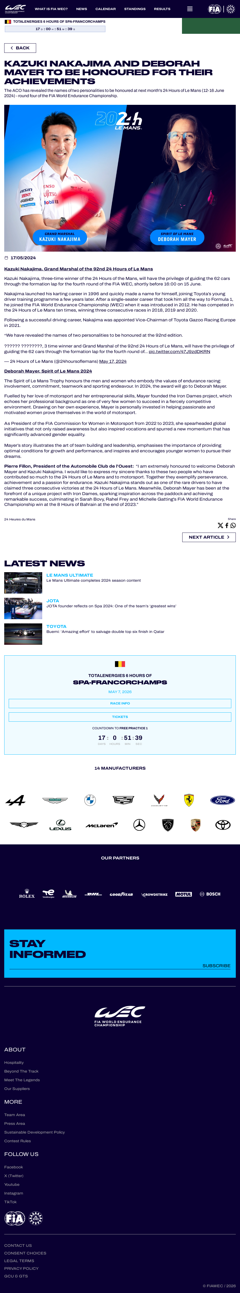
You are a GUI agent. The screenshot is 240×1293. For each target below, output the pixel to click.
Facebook (13, 1167)
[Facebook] (226, 525)
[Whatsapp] (233, 525)
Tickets (120, 716)
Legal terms (19, 1261)
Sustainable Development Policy (34, 1132)
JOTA (52, 601)
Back (20, 48)
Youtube (12, 1184)
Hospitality (14, 1062)
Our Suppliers (17, 1089)
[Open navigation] (190, 9)
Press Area (14, 1123)
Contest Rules (17, 1141)
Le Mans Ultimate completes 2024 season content (93, 581)
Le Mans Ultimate (69, 575)
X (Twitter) (13, 1176)
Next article (209, 537)
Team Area (14, 1115)
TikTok (10, 1202)
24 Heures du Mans (19, 519)
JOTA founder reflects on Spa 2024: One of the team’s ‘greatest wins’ (111, 606)
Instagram (13, 1193)
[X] (220, 525)
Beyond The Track (21, 1071)
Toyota (56, 626)
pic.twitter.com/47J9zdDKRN (179, 352)
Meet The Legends (22, 1080)
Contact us (18, 1245)
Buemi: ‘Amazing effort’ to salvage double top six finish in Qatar (105, 632)
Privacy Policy (21, 1268)
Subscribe (217, 966)
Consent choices (25, 1253)
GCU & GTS (16, 1276)
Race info (120, 703)
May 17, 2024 (113, 361)
